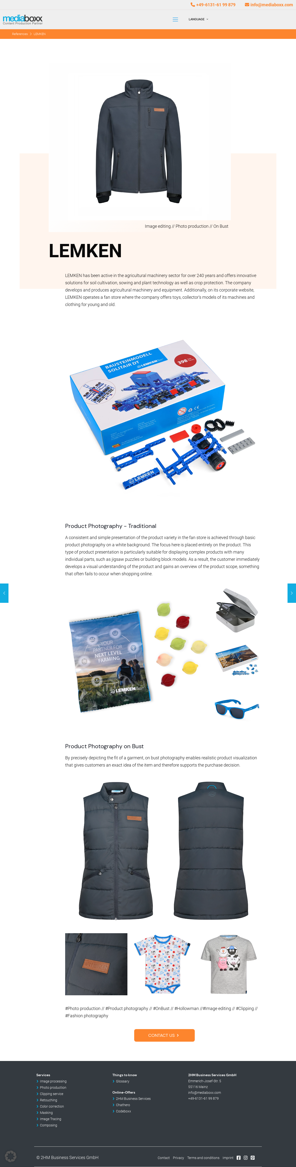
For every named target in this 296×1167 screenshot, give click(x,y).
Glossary (122, 1081)
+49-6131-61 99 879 (215, 4)
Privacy (178, 1158)
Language (199, 19)
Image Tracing (50, 1119)
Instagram (246, 1157)
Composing (48, 1125)
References (20, 34)
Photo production (53, 1087)
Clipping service (51, 1094)
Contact (164, 1158)
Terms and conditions (203, 1158)
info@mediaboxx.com (271, 4)
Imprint (228, 1158)
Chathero (123, 1105)
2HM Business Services (133, 1099)
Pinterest (253, 1157)
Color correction (52, 1106)
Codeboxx (123, 1111)
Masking (46, 1113)
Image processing (53, 1081)
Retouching (48, 1100)
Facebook (239, 1157)
